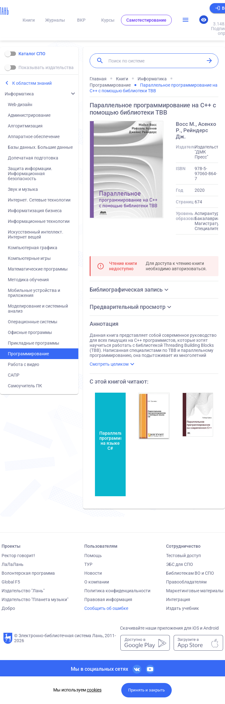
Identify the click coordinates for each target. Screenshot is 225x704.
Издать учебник (182, 608)
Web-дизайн (20, 104)
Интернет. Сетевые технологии (39, 199)
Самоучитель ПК (25, 385)
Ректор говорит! (18, 555)
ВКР (81, 20)
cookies (94, 689)
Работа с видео (23, 364)
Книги (29, 20)
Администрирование (29, 115)
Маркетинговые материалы (194, 590)
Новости (93, 573)
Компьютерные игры (29, 258)
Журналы (55, 20)
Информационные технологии (39, 221)
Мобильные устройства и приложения (34, 293)
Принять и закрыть (146, 690)
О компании (96, 581)
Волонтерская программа (28, 573)
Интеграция (178, 599)
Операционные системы (32, 321)
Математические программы (38, 268)
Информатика (19, 93)
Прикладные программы (33, 343)
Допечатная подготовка (33, 157)
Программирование (28, 353)
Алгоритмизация (25, 125)
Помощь (93, 555)
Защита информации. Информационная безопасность (30, 173)
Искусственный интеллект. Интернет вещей (35, 234)
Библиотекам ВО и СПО (190, 573)
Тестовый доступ (183, 555)
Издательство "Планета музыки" (35, 599)
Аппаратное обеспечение (34, 136)
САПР (13, 375)
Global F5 (11, 581)
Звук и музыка (23, 189)
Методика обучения (28, 279)
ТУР (88, 564)
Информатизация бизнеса (35, 210)
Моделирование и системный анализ (38, 309)
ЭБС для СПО (179, 564)
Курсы (107, 20)
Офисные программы (30, 332)
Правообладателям (186, 581)
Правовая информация (108, 599)
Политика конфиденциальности (117, 590)
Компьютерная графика (32, 247)
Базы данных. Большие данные (40, 147)
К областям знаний (32, 83)
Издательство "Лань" (23, 590)
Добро (8, 608)
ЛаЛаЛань (13, 564)
